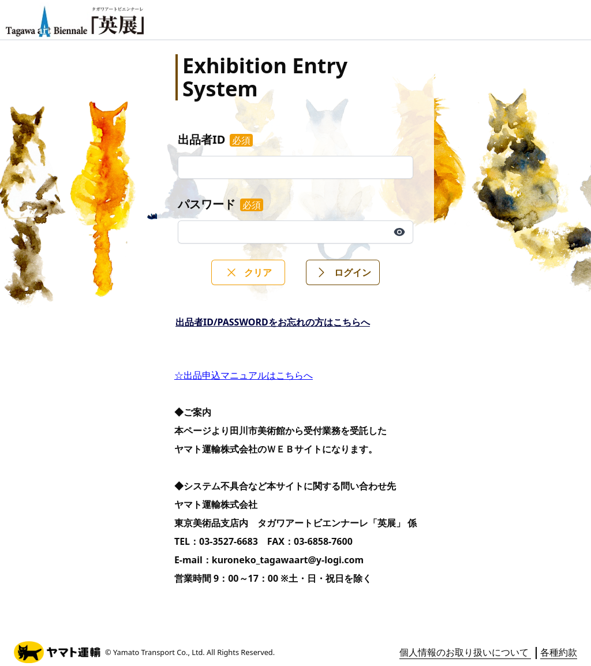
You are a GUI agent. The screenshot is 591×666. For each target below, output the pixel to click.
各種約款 (558, 652)
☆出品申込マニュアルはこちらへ (243, 375)
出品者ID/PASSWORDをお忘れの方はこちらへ (272, 322)
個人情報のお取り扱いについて (465, 652)
